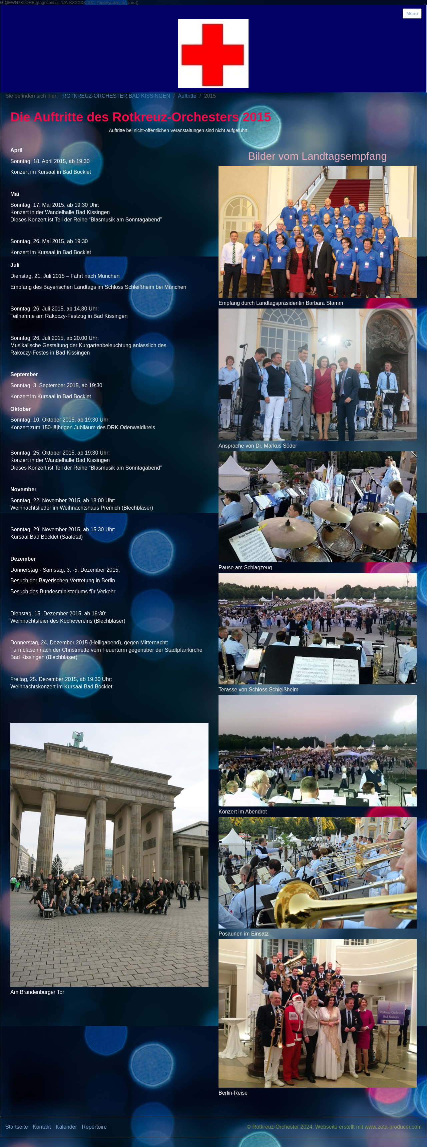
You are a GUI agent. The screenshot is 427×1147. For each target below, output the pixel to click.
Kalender (66, 1127)
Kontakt (42, 1127)
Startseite (16, 1127)
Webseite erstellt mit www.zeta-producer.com (368, 1127)
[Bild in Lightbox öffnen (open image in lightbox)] (109, 855)
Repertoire (94, 1127)
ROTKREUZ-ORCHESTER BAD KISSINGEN (116, 96)
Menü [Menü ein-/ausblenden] (412, 13)
